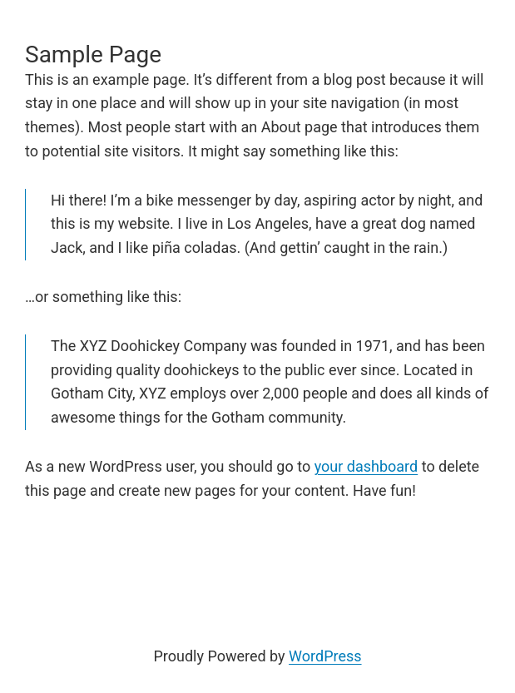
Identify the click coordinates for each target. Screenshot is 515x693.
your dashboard (366, 466)
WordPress (325, 656)
